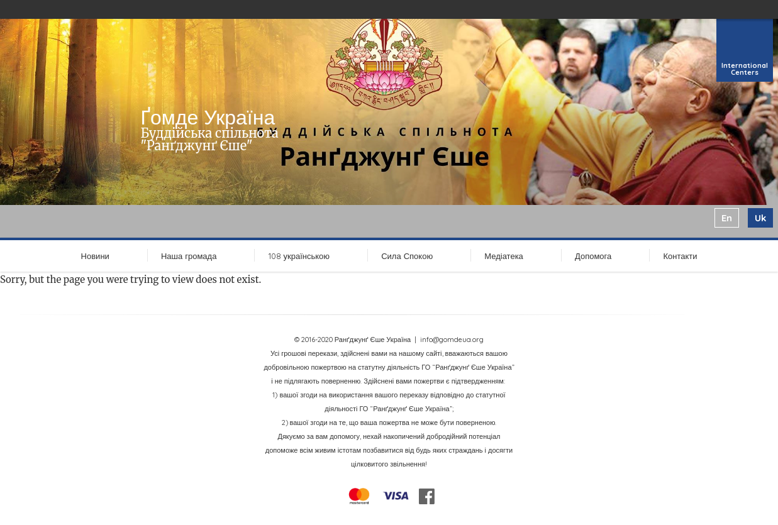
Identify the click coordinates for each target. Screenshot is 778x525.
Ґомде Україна (207, 117)
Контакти (680, 256)
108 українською (299, 256)
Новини (95, 256)
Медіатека (503, 256)
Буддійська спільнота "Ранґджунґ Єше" (209, 139)
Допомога (593, 256)
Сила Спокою (407, 256)
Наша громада (188, 256)
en (726, 218)
